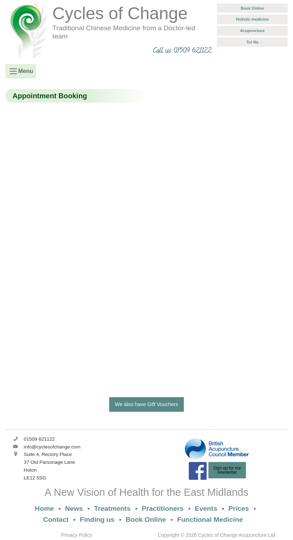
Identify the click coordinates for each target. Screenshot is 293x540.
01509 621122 (39, 439)
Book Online (252, 8)
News (74, 508)
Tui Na (252, 42)
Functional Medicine (210, 519)
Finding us (97, 519)
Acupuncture (252, 30)
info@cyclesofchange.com (52, 447)
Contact (56, 519)
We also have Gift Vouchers (146, 404)
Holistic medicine (252, 19)
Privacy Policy (76, 535)
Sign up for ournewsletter (227, 470)
